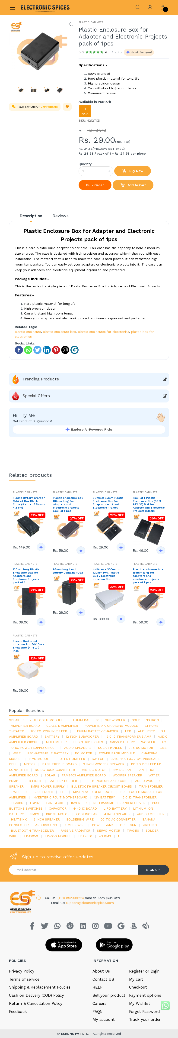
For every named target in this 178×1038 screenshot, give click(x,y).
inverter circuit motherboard (59, 797)
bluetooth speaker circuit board (101, 786)
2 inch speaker (46, 819)
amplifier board (25, 725)
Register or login (144, 971)
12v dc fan (122, 770)
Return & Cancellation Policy (35, 1003)
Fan (140, 770)
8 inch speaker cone (110, 781)
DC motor (83, 753)
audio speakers (78, 747)
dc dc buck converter (55, 770)
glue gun (128, 825)
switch (98, 759)
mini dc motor (93, 770)
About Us (101, 971)
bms (163, 747)
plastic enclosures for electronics (103, 332)
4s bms (105, 836)
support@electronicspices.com (90, 903)
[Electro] (32, 7)
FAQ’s (97, 1011)
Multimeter (56, 742)
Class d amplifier (62, 725)
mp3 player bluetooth (93, 792)
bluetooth (43, 792)
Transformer (151, 786)
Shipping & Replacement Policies (39, 987)
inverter (79, 803)
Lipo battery (114, 808)
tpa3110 (133, 830)
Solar (49, 775)
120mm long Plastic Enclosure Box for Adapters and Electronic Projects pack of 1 (26, 576)
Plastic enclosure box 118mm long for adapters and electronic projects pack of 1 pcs (68, 504)
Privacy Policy (21, 971)
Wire (17, 753)
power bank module (117, 753)
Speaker (16, 720)
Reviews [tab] (61, 215)
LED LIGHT (33, 781)
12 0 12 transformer (139, 797)
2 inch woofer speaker (103, 764)
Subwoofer (115, 720)
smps (34, 814)
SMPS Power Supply (47, 786)
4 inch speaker (117, 814)
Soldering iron (145, 720)
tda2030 (85, 836)
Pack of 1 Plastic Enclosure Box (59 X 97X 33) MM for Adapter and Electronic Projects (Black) (149, 504)
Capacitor (58, 808)
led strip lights (88, 742)
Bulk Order (95, 185)
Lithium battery (84, 720)
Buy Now (132, 171)
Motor (29, 764)
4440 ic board (85, 808)
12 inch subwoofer (82, 736)
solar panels (110, 747)
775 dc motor (141, 747)
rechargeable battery (47, 753)
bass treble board (59, 764)
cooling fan (87, 814)
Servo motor (108, 830)
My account (103, 1019)
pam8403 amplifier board (84, 775)
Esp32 (35, 803)
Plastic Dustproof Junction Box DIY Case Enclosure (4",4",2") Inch (28, 645)
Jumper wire (74, 825)
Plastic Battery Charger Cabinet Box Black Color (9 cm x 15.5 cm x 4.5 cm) (29, 502)
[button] (137, 7)
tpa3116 (17, 803)
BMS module (40, 759)
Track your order (145, 1019)
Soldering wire (80, 819)
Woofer (148, 742)
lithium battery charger (95, 731)
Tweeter (19, 792)
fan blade (55, 803)
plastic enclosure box (59, 332)
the (63, 792)
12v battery (104, 797)
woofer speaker (127, 775)
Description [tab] (30, 215)
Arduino (150, 825)
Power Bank (103, 825)
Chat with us (49, 106)
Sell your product (108, 995)
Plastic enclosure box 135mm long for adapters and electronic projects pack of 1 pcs (148, 576)
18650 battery (122, 742)
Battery (51, 736)
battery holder (62, 781)
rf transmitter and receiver (119, 803)
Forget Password (144, 1011)
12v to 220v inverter (49, 731)
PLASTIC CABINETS (91, 22)
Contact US (103, 979)
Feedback (18, 1011)
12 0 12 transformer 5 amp (128, 736)
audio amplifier (150, 814)
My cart (136, 979)
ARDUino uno (46, 825)
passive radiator (75, 830)
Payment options (145, 995)
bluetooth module (46, 720)
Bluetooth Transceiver (32, 830)
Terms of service (24, 979)
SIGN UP (153, 870)
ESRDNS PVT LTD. (75, 1033)
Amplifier (146, 731)
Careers (99, 1003)
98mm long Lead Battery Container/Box (68, 571)
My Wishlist (139, 1003)
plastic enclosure (28, 332)
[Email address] (73, 870)
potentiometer (71, 759)
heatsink (19, 819)
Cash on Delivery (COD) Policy (36, 995)
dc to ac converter (118, 819)
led (128, 731)
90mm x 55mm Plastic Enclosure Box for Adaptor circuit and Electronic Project (108, 502)
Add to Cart (133, 185)
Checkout (138, 987)
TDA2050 (31, 836)
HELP (97, 987)
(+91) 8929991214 (71, 898)
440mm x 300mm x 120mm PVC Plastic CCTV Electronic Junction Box (106, 574)
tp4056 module (58, 836)
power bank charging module (111, 725)
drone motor (58, 814)
